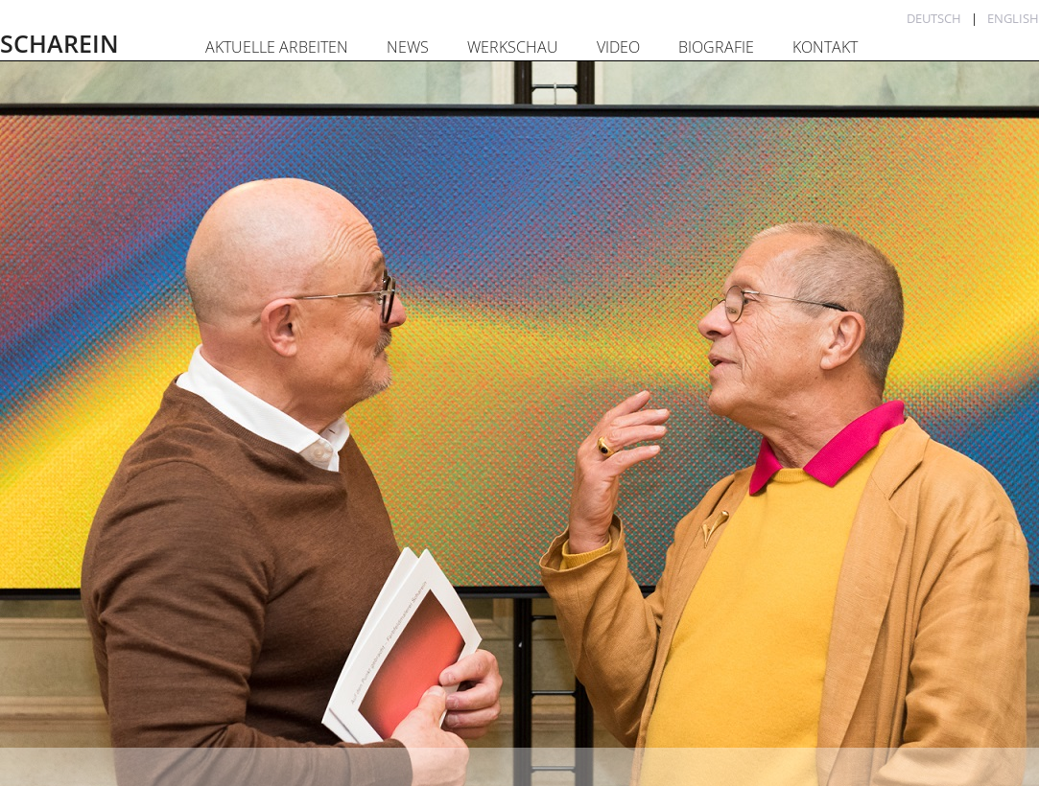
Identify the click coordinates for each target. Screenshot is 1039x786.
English (1013, 18)
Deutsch (934, 18)
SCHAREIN (59, 43)
